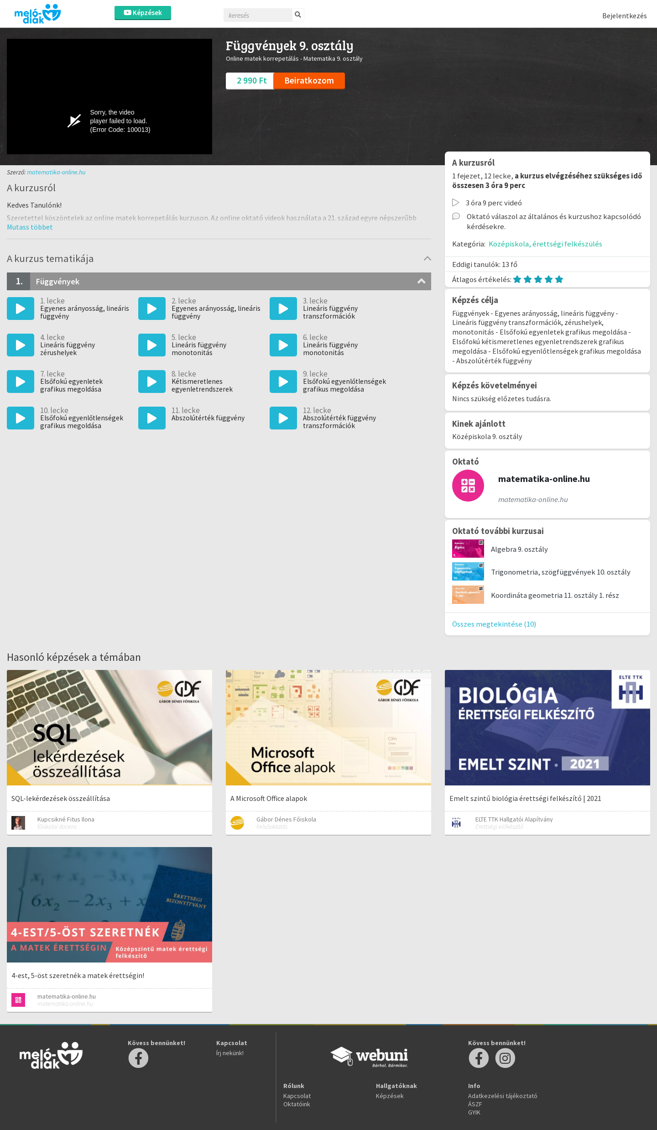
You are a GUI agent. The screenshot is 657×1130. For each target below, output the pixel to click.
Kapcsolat (297, 1096)
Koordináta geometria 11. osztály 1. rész (555, 595)
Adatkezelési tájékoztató (502, 1096)
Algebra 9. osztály (519, 549)
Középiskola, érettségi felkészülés (545, 244)
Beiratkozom (309, 80)
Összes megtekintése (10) (494, 624)
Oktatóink (296, 1104)
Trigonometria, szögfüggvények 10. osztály (561, 572)
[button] (30, 226)
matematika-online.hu (56, 172)
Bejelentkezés (624, 15)
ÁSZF (475, 1104)
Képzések (143, 12)
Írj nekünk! (230, 1053)
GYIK (474, 1112)
